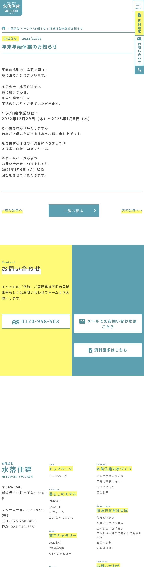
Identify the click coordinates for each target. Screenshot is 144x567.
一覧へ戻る (80, 210)
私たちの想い (106, 517)
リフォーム (56, 512)
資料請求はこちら (108, 350)
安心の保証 (104, 548)
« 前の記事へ (12, 210)
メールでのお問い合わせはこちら (107, 323)
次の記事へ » (131, 210)
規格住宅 (55, 507)
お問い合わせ (139, 50)
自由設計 (55, 501)
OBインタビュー (60, 553)
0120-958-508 (36, 321)
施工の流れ (104, 542)
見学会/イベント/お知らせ (28, 28)
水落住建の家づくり (110, 476)
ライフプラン (106, 487)
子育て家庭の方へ (109, 481)
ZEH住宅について (61, 517)
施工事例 (55, 542)
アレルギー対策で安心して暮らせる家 (119, 535)
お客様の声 (56, 548)
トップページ (58, 476)
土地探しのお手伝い (110, 528)
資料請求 (139, 23)
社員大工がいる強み (110, 523)
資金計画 (103, 492)
